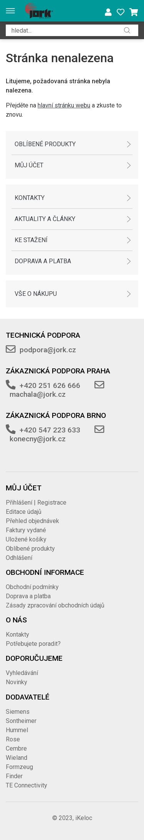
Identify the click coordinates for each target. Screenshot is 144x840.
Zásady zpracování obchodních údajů (55, 605)
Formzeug (19, 767)
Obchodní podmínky (32, 587)
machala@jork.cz (38, 394)
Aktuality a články (45, 219)
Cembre (16, 748)
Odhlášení (19, 557)
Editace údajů (23, 511)
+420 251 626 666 (50, 385)
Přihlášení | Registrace (36, 502)
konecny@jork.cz (38, 438)
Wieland (16, 757)
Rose (13, 739)
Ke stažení (31, 240)
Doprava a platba (43, 261)
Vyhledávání (22, 673)
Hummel (17, 730)
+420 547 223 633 (50, 430)
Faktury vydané (26, 530)
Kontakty (30, 197)
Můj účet (29, 165)
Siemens (18, 711)
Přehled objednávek (32, 521)
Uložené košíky (26, 539)
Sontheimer (21, 720)
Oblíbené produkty (45, 144)
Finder (14, 776)
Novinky (16, 682)
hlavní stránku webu (64, 105)
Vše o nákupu (36, 293)
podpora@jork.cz (48, 349)
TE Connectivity (26, 785)
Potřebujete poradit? (33, 643)
